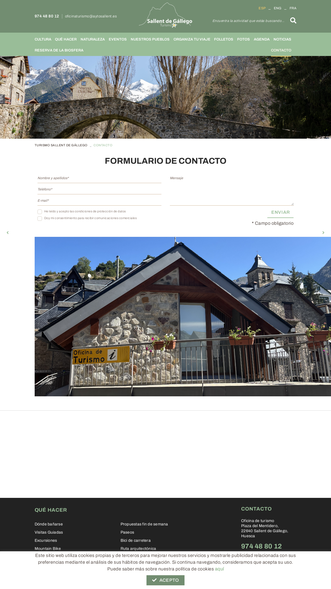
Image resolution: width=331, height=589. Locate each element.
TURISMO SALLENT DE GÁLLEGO (61, 145)
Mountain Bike (48, 549)
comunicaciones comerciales (115, 218)
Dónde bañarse (49, 524)
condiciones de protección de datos (100, 211)
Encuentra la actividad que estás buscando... (248, 21)
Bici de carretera (136, 540)
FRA (293, 8)
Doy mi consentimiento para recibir (69, 218)
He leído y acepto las (59, 211)
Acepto (165, 580)
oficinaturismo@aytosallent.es (91, 16)
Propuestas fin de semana (144, 524)
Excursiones (46, 540)
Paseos (127, 532)
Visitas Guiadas (49, 532)
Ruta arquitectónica (138, 549)
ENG (278, 8)
